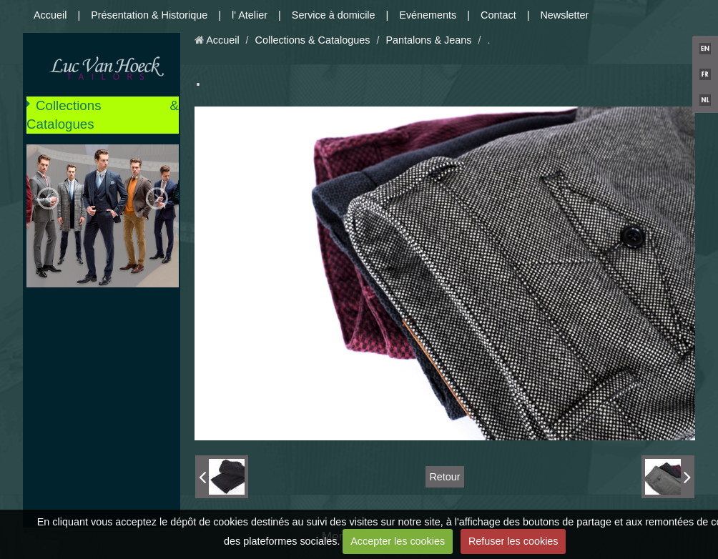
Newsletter (564, 15)
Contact (498, 15)
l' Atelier (249, 15)
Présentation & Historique (149, 15)
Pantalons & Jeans (428, 40)
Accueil (50, 15)
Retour (444, 477)
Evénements (427, 15)
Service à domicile (333, 15)
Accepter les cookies (397, 541)
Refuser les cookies (513, 541)
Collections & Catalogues (102, 115)
